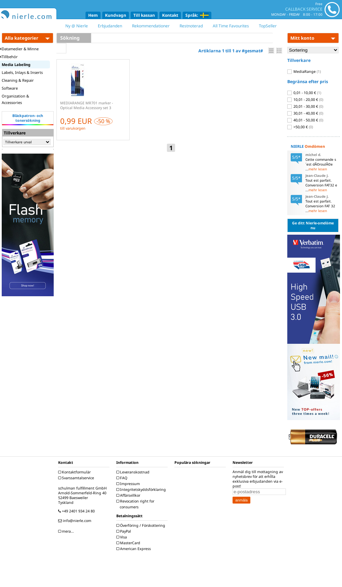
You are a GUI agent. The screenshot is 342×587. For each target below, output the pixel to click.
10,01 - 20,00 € (305, 99)
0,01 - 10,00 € (304, 92)
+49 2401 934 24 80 (77, 511)
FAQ (122, 477)
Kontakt (170, 15)
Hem (93, 15)
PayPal (124, 531)
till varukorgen (73, 128)
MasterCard (129, 542)
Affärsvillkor (129, 495)
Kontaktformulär (75, 472)
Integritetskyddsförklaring (142, 489)
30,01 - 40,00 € (305, 113)
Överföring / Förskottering (141, 525)
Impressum (129, 483)
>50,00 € (300, 127)
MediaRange (304, 71)
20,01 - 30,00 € (305, 106)
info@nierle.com (75, 520)
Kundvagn (115, 15)
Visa (122, 537)
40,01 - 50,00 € (305, 120)
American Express (134, 548)
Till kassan (144, 15)
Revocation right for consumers (136, 504)
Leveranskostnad (133, 472)
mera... (67, 531)
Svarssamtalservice (77, 477)
